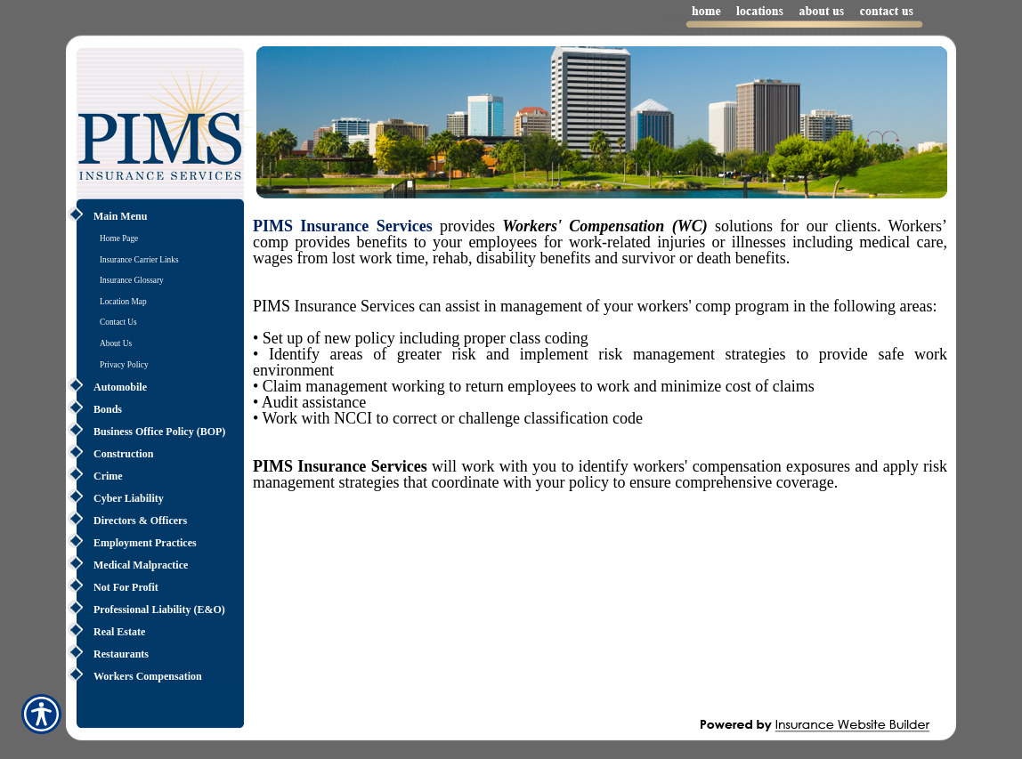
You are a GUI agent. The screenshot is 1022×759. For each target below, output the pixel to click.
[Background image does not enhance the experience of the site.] (155, 217)
